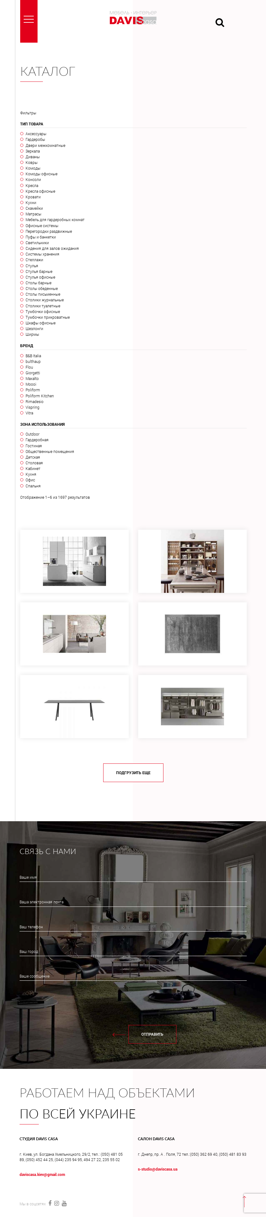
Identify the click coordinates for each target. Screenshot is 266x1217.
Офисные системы (42, 225)
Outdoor (32, 434)
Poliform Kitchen (40, 395)
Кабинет (33, 468)
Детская (33, 457)
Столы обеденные (42, 288)
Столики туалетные (43, 305)
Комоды (33, 168)
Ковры (32, 162)
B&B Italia (33, 355)
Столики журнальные (45, 299)
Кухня (31, 474)
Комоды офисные (41, 173)
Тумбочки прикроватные (48, 317)
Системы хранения (42, 253)
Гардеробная (37, 439)
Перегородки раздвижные (49, 231)
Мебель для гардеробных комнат (55, 219)
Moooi (31, 384)
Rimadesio (35, 401)
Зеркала (33, 151)
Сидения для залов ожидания (52, 248)
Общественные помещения (50, 451)
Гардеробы (35, 139)
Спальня (33, 485)
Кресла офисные (40, 191)
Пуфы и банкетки (41, 236)
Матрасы (33, 213)
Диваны (33, 156)
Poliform (33, 389)
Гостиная (34, 445)
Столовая (34, 462)
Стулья (32, 265)
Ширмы (32, 334)
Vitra (29, 412)
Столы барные (38, 282)
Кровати (33, 196)
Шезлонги (34, 328)
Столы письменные (43, 294)
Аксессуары (36, 133)
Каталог (47, 72)
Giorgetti (33, 372)
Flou (29, 367)
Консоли (33, 179)
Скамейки (34, 208)
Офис (30, 479)
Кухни (31, 202)
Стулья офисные (40, 277)
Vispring (32, 407)
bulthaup (33, 361)
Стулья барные (39, 271)
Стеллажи (34, 259)
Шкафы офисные (41, 322)
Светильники (37, 242)
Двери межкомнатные (45, 145)
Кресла (32, 185)
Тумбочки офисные (43, 311)
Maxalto (32, 378)
